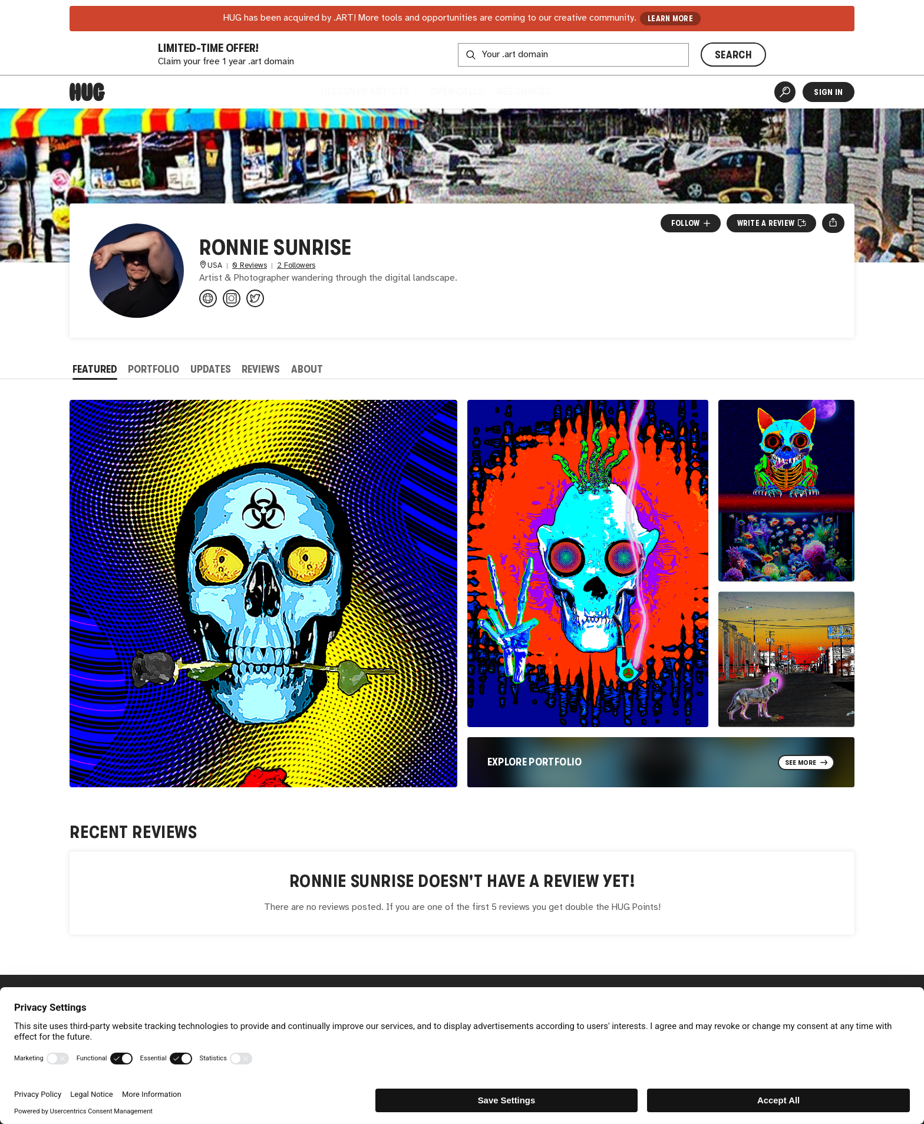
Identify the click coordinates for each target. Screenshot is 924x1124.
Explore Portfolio (534, 762)
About (307, 369)
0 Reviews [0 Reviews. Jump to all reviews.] (249, 266)
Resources (528, 91)
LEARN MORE (670, 18)
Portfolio (153, 369)
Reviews (261, 369)
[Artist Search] (785, 92)
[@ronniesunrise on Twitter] (255, 298)
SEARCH (733, 55)
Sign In (828, 92)
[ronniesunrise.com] (208, 298)
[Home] (87, 92)
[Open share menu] (833, 222)
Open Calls (457, 91)
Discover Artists (369, 91)
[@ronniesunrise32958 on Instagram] (231, 298)
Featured (94, 369)
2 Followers (296, 266)
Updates (210, 369)
